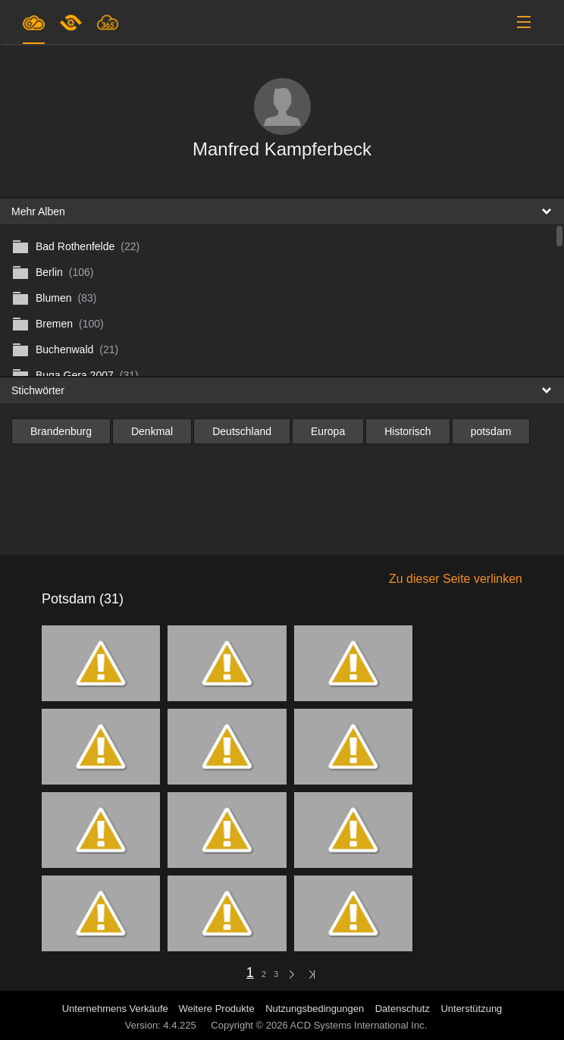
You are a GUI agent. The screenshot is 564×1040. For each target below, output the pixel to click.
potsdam (491, 431)
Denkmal (152, 431)
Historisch (407, 431)
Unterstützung (471, 1008)
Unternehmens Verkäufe (116, 1008)
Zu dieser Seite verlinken (455, 578)
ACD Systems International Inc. (359, 1025)
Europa (328, 431)
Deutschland (241, 431)
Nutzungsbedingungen (314, 1008)
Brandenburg (61, 431)
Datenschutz (402, 1008)
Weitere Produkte (216, 1008)
